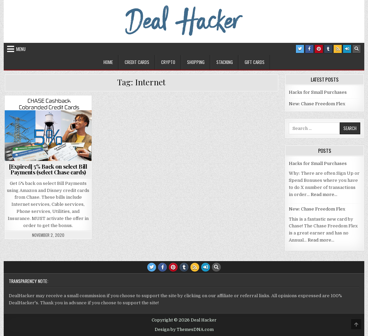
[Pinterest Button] (319, 49)
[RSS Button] (338, 49)
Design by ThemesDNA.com (184, 329)
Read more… (324, 194)
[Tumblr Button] (328, 49)
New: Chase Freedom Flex (317, 103)
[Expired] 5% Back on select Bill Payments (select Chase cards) (48, 169)
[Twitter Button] (300, 49)
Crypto (168, 62)
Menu (21, 49)
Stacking (224, 62)
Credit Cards (137, 62)
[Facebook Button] (309, 49)
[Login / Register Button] (347, 49)
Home (108, 62)
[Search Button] (356, 49)
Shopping (196, 62)
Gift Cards (255, 62)
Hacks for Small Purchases (318, 92)
